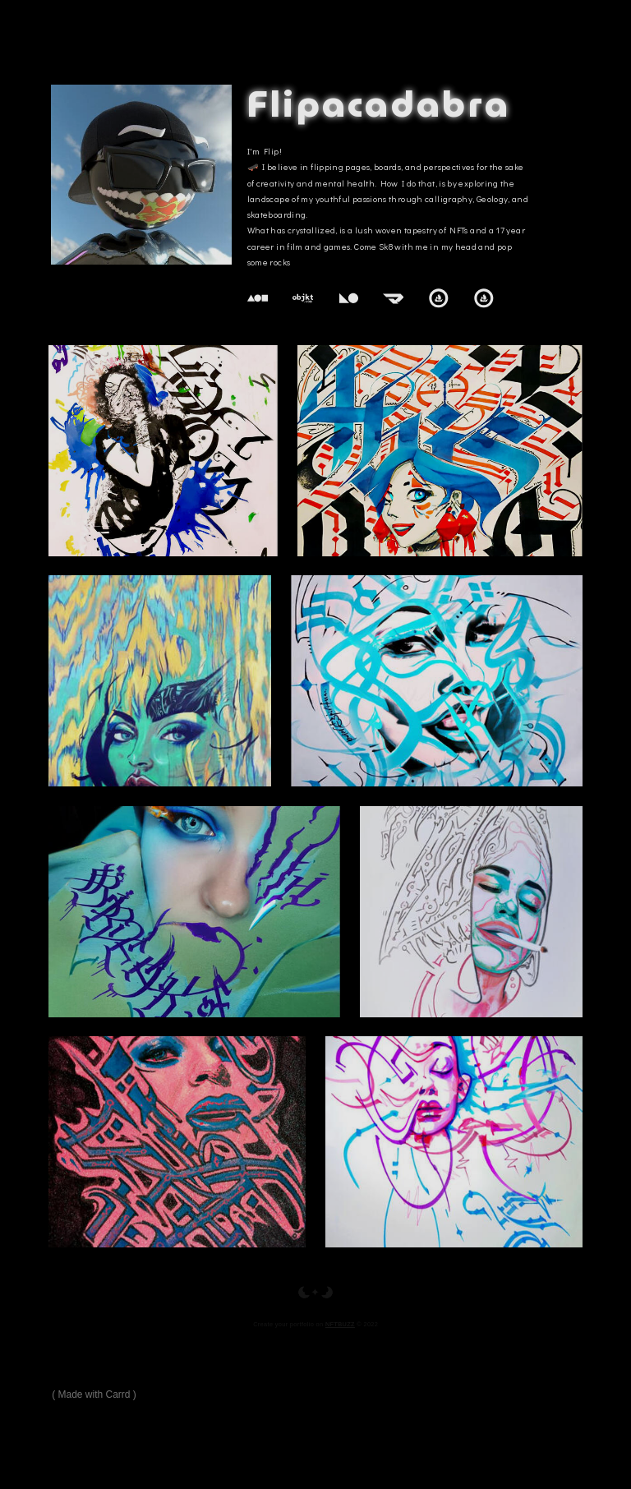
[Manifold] (393, 298)
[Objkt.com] (303, 298)
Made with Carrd (94, 1394)
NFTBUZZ (340, 1324)
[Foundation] (258, 298)
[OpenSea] (438, 298)
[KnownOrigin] (348, 298)
